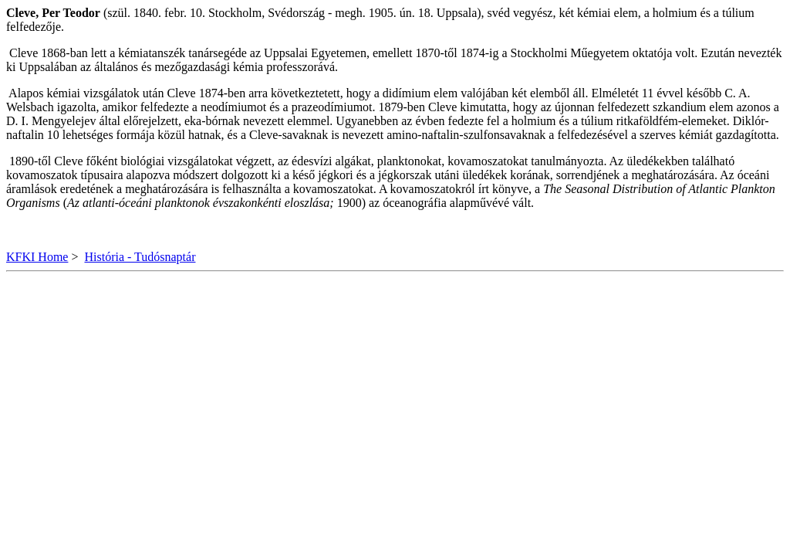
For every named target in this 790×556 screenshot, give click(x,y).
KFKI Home (37, 256)
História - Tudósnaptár (139, 256)
